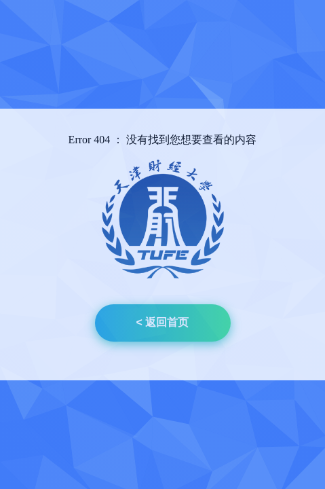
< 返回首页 (162, 322)
